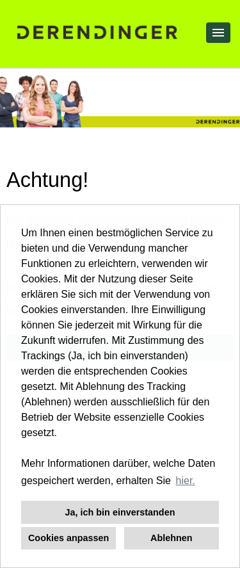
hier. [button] (185, 480)
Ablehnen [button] (171, 538)
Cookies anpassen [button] (68, 538)
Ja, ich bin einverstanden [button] (120, 512)
